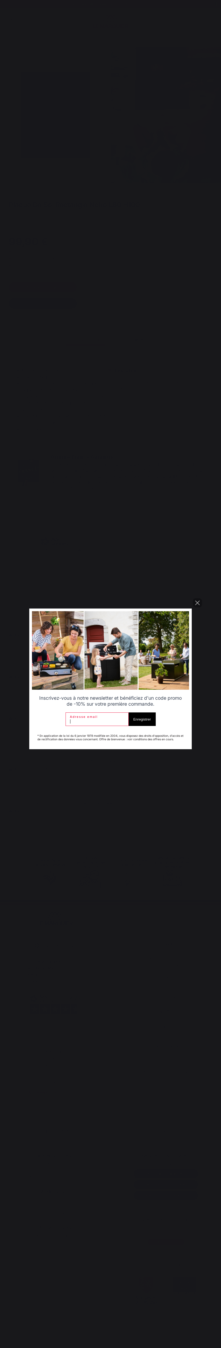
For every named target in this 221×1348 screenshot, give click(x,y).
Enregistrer (142, 719)
